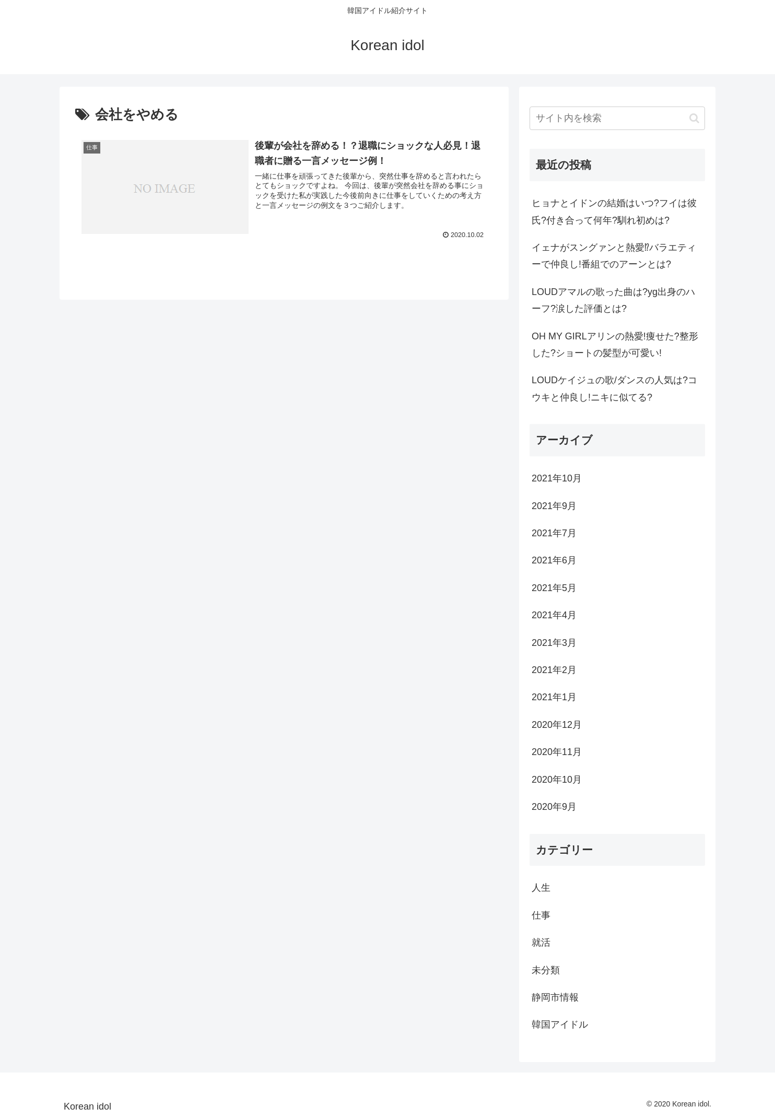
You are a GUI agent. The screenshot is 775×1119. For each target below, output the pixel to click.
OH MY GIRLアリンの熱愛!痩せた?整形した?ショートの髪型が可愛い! (615, 344)
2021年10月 (557, 478)
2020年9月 (554, 807)
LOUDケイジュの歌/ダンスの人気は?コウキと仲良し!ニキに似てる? (614, 388)
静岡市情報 (555, 997)
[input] (617, 118)
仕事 (541, 915)
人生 (541, 887)
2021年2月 (554, 670)
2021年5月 (554, 588)
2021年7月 (554, 533)
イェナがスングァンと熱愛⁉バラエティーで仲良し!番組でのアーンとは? (614, 255)
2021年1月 (554, 697)
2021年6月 (554, 560)
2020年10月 (557, 779)
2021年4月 (554, 615)
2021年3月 (554, 643)
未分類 (546, 970)
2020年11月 (557, 752)
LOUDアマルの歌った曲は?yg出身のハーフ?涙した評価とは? (613, 300)
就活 (541, 942)
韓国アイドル (560, 1024)
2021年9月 (554, 506)
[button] (694, 118)
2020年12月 (557, 725)
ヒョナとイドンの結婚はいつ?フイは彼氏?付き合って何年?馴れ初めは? (614, 211)
